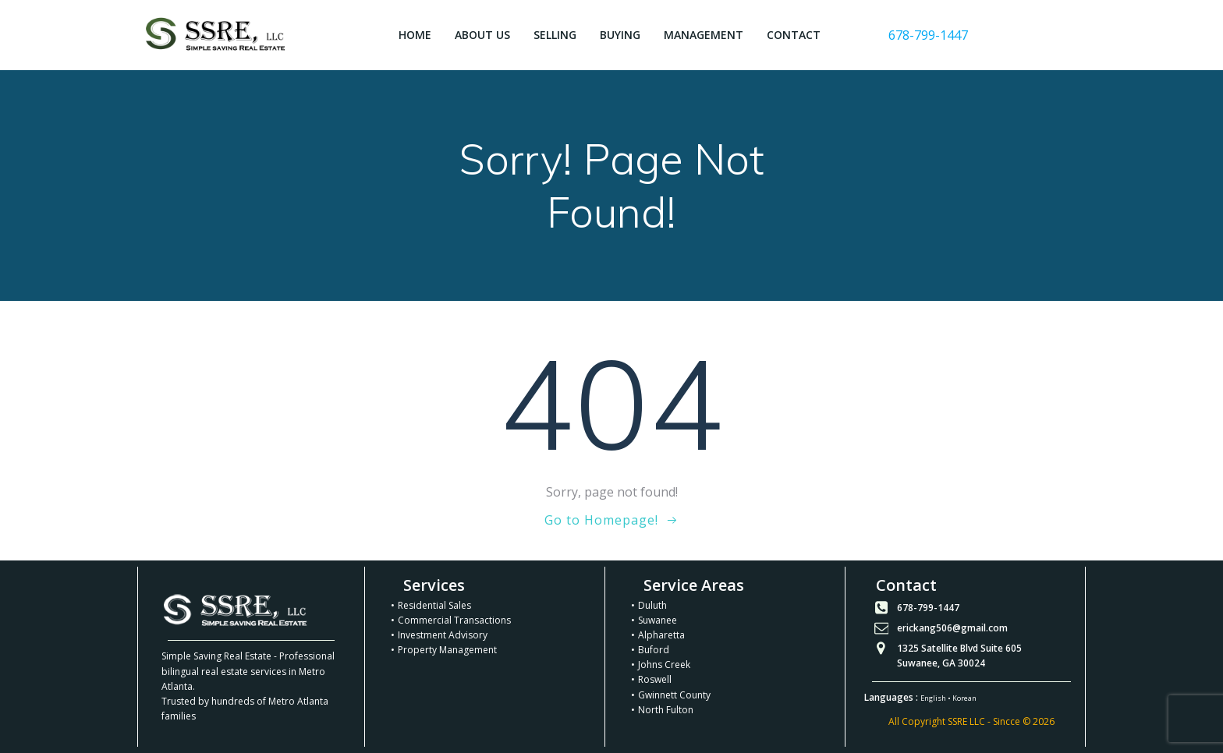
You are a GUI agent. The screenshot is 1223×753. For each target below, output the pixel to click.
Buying (620, 34)
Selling (555, 34)
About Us (482, 34)
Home (415, 34)
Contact (794, 34)
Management (703, 34)
